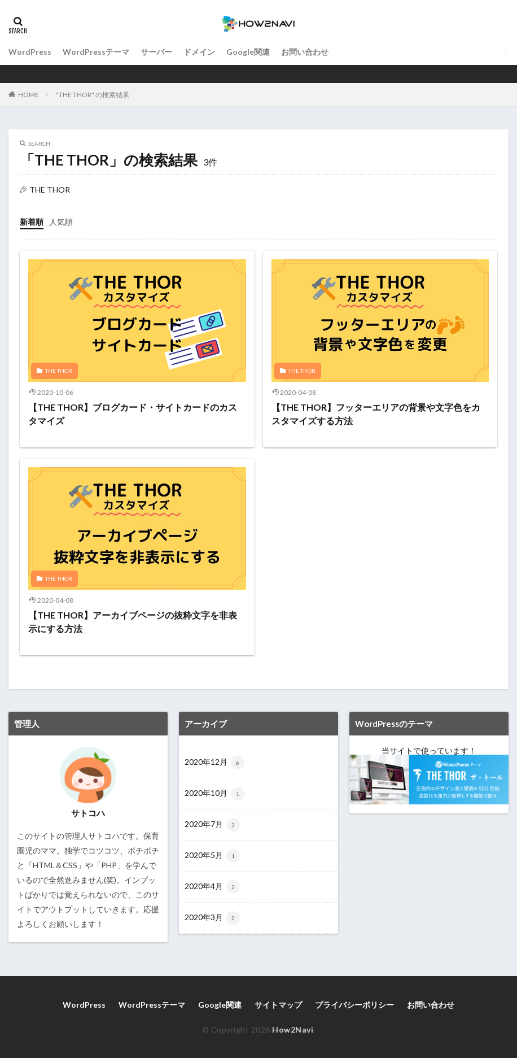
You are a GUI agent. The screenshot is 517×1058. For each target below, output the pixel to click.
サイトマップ (278, 1004)
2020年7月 (212, 824)
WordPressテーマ (96, 51)
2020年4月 (212, 887)
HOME (28, 94)
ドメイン (199, 51)
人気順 (61, 222)
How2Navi (292, 1029)
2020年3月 (212, 918)
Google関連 (248, 51)
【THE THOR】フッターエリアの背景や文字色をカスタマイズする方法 (375, 414)
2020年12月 (214, 762)
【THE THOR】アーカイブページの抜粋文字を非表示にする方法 (132, 621)
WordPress (29, 51)
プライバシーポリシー (354, 1004)
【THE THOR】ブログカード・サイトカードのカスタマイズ (132, 414)
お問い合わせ (304, 51)
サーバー (156, 51)
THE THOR (58, 370)
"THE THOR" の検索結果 (92, 94)
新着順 (31, 222)
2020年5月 (212, 856)
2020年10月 (214, 793)
